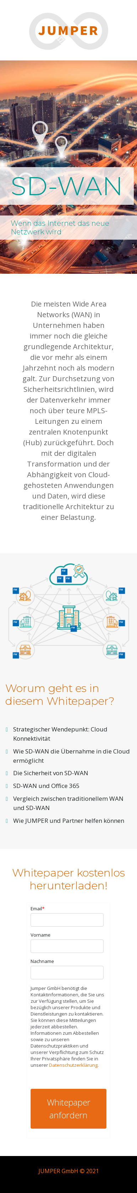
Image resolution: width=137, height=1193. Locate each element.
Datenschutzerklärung (73, 1065)
